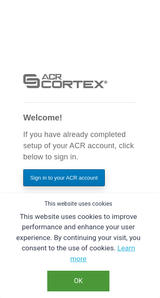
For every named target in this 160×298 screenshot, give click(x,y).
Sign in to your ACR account (64, 178)
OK (78, 281)
